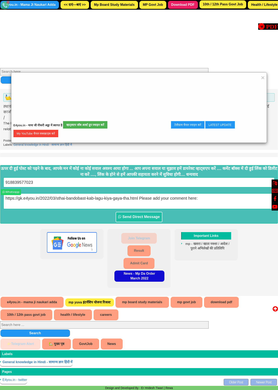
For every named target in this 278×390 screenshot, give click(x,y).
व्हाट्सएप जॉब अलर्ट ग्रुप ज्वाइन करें (85, 124)
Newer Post (264, 382)
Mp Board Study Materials (114, 4)
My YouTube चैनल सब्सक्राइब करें (36, 133)
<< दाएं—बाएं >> (75, 4)
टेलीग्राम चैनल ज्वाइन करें (187, 124)
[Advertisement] (124, 39)
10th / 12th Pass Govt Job (223, 4)
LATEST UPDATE (220, 124)
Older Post (236, 382)
